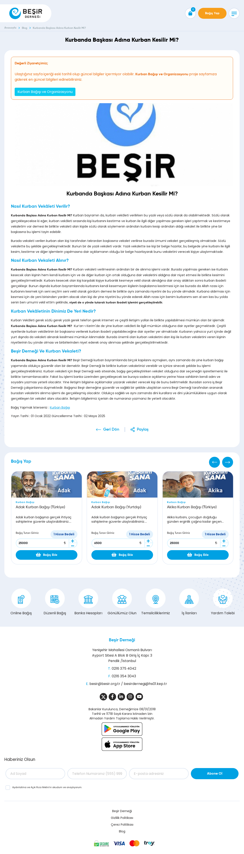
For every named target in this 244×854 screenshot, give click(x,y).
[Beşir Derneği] (25, 13)
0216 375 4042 (124, 668)
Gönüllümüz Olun (122, 602)
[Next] (227, 462)
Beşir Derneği (122, 640)
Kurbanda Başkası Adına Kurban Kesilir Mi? (59, 28)
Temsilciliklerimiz (155, 602)
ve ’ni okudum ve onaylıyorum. (47, 787)
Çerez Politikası (122, 824)
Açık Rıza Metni (40, 787)
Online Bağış (21, 602)
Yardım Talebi (223, 602)
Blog (24, 28)
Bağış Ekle (46, 555)
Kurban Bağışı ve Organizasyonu (45, 91)
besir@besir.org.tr (104, 683)
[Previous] (214, 462)
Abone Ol (214, 773)
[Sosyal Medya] (103, 696)
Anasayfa (10, 28)
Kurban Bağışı (60, 407)
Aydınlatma (19, 787)
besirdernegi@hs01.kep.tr (145, 683)
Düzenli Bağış (55, 602)
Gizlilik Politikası (122, 818)
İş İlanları (189, 602)
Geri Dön (111, 429)
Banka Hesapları (88, 602)
